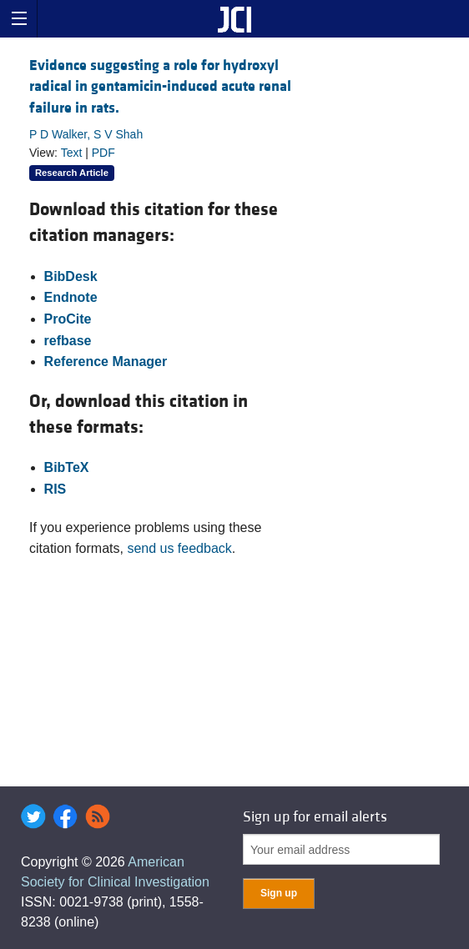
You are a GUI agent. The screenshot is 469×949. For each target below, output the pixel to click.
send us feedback (179, 548)
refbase (68, 341)
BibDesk (71, 276)
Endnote (71, 297)
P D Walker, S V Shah (86, 134)
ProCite (68, 319)
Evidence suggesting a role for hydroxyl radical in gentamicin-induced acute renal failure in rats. (160, 86)
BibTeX (66, 467)
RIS (55, 489)
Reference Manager (106, 361)
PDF (103, 152)
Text (72, 152)
